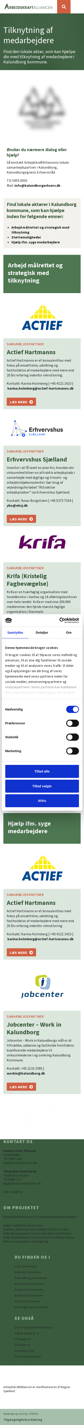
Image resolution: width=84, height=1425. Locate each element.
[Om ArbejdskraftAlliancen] (34, 1328)
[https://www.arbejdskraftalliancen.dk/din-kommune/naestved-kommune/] (29, 1284)
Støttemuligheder (26, 237)
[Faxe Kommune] (26, 1266)
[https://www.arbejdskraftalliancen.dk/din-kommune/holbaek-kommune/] (28, 1272)
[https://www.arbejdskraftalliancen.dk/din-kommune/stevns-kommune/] (27, 1301)
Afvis (42, 801)
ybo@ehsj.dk (17, 505)
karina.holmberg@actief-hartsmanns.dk (40, 388)
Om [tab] (69, 632)
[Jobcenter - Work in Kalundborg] (21, 1087)
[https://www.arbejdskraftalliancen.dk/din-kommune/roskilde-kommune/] (29, 1296)
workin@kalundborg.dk (26, 1073)
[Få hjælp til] (23, 1339)
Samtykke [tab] (15, 632)
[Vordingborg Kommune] (31, 1307)
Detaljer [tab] (42, 632)
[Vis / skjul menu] (77, 6)
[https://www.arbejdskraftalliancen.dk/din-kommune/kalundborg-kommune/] (31, 1278)
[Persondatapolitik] (24, 1351)
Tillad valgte (42, 786)
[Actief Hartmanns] (21, 402)
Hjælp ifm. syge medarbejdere (35, 242)
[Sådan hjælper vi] (27, 1333)
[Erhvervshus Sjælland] (21, 519)
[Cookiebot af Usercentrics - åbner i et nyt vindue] (60, 620)
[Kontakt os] (23, 1345)
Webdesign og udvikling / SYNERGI (20, 1414)
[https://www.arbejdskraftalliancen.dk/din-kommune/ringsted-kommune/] (29, 1290)
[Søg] (64, 7)
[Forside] (28, 6)
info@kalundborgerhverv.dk (37, 185)
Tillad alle (42, 771)
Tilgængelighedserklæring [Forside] (22, 1420)
